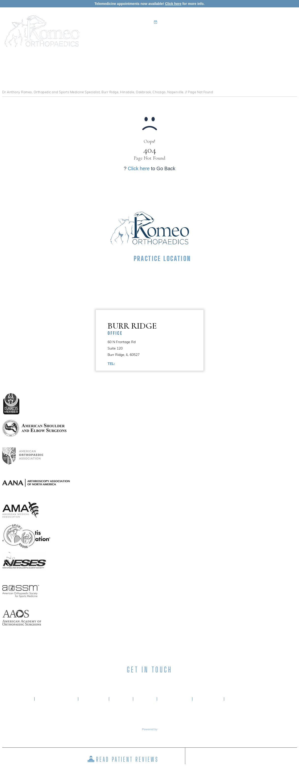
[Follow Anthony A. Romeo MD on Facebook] (123, 682)
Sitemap (145, 699)
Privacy (121, 699)
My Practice (133, 35)
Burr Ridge (155, 328)
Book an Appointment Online (185, 22)
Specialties (166, 35)
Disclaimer (93, 699)
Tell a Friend (174, 699)
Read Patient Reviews (127, 759)
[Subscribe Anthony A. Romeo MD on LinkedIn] (140, 682)
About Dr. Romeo (56, 699)
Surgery (232, 35)
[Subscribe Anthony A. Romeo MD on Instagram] (158, 682)
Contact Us (281, 35)
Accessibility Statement (253, 699)
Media (256, 35)
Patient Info (199, 35)
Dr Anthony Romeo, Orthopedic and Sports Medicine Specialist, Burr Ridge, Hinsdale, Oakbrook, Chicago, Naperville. (93, 92)
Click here (173, 4)
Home (111, 36)
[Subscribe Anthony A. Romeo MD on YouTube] (175, 682)
